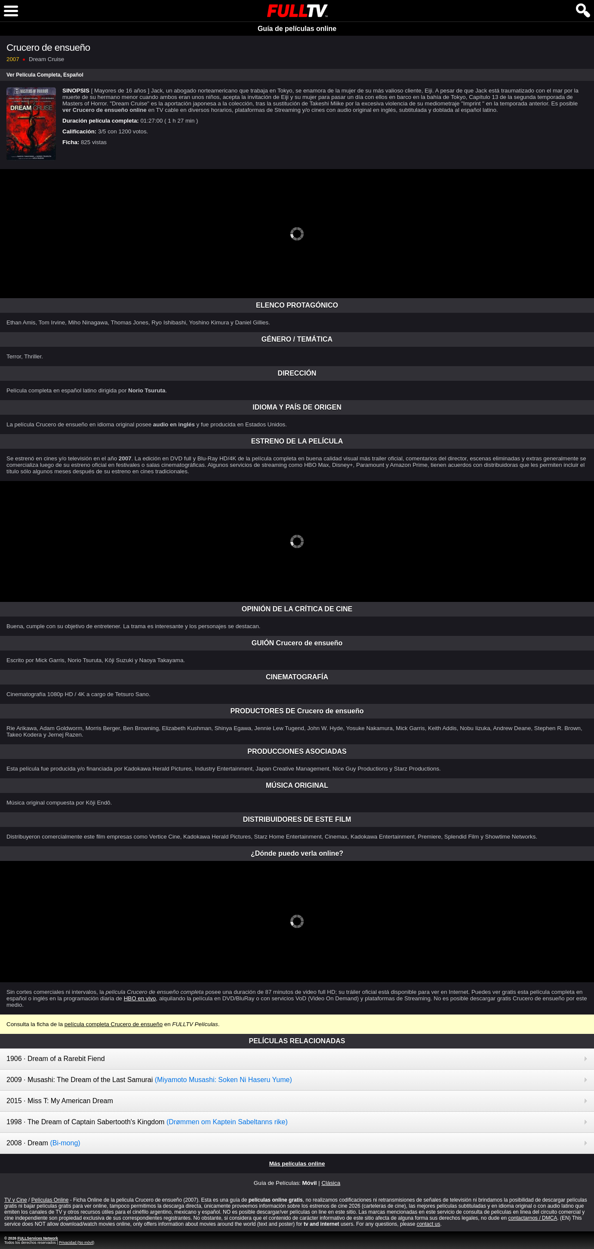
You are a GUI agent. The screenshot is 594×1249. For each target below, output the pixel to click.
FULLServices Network (37, 1238)
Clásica (330, 1183)
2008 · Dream (43, 1143)
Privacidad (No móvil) (76, 1242)
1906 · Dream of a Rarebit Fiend (55, 1058)
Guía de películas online (297, 28)
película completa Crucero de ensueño (114, 1024)
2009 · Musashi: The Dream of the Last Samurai (149, 1079)
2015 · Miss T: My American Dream (59, 1100)
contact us (428, 1224)
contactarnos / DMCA (532, 1218)
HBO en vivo (140, 998)
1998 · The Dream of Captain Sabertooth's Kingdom (147, 1122)
